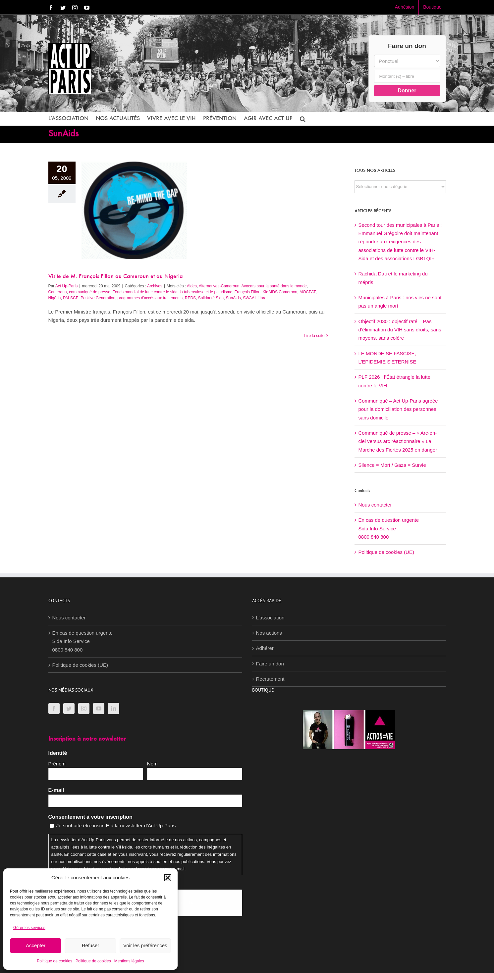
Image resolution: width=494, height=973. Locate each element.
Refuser (90, 945)
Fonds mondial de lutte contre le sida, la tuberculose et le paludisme (173, 292)
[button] (167, 877)
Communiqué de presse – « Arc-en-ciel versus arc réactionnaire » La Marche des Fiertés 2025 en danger (397, 441)
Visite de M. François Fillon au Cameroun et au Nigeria (115, 277)
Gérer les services (29, 927)
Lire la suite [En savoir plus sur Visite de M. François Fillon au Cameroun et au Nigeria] (314, 335)
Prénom (57, 763)
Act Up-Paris (66, 286)
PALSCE (70, 298)
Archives (154, 286)
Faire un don (270, 663)
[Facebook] (54, 708)
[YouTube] (98, 708)
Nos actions (269, 633)
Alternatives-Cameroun (219, 286)
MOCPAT (307, 292)
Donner (407, 90)
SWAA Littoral (255, 298)
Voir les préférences (145, 945)
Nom (152, 763)
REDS (190, 298)
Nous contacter (375, 505)
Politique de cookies (54, 961)
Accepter (35, 945)
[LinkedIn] (113, 708)
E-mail (56, 790)
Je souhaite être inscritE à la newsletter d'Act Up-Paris (116, 825)
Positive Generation (98, 298)
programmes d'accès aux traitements (150, 298)
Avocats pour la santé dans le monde (274, 286)
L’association (270, 617)
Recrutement (270, 679)
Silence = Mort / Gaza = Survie (392, 465)
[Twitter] (69, 708)
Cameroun (57, 292)
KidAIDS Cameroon (280, 292)
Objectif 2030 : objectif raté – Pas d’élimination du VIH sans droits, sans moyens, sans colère (399, 329)
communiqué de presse (89, 292)
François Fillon (247, 292)
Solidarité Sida (211, 298)
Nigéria (54, 298)
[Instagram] (83, 708)
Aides (192, 286)
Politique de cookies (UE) (386, 552)
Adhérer (265, 648)
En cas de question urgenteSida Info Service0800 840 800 (388, 528)
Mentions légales (129, 961)
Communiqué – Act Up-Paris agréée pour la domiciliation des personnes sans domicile (398, 409)
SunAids (233, 298)
